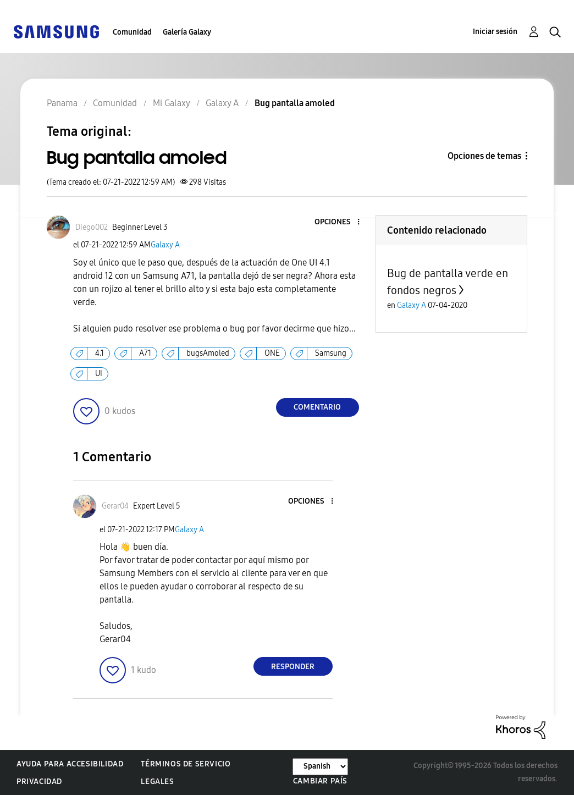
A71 (145, 353)
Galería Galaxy (187, 32)
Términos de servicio (185, 764)
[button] (340, 222)
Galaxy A (165, 245)
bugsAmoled (207, 353)
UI (98, 373)
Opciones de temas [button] (484, 156)
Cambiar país (320, 781)
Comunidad (132, 32)
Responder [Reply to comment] (292, 666)
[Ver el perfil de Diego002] (91, 227)
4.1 (99, 353)
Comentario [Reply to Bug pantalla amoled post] (317, 407)
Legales (157, 781)
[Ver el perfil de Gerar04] (115, 506)
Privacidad (39, 781)
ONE (272, 353)
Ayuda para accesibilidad (69, 764)
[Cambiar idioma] (320, 766)
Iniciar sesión (495, 31)
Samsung (330, 353)
